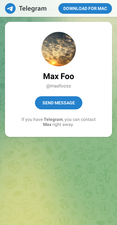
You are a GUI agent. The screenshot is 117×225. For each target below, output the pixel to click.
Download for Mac (85, 8)
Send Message (58, 102)
